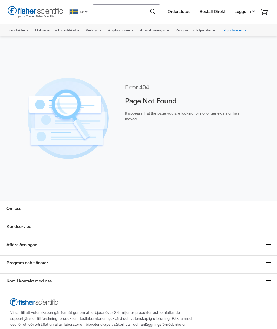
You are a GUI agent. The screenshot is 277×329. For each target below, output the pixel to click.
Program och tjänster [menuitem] (195, 30)
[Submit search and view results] (153, 12)
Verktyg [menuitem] (94, 30)
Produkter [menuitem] (19, 30)
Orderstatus (179, 11)
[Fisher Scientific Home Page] (35, 12)
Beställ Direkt (212, 11)
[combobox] (122, 11)
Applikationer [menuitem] (121, 30)
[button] (244, 11)
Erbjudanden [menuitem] (234, 30)
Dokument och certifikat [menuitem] (57, 30)
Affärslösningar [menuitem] (154, 30)
